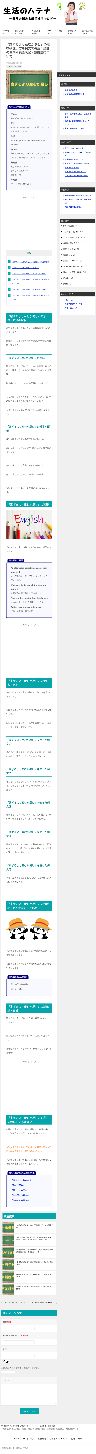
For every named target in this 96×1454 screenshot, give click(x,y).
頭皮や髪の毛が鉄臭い (73, 207)
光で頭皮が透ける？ (87, 32)
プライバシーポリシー (59, 1439)
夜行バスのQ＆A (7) (71, 249)
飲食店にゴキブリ (72, 32)
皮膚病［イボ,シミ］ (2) (72, 261)
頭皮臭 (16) (67, 284)
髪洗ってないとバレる (20, 32)
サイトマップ (28, 1439)
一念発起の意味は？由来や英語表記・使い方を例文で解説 (34, 1226)
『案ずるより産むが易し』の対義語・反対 (29, 289)
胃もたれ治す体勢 (36, 32)
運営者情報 (42, 1439)
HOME (17, 1439)
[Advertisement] (29, 221)
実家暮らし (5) (69, 255)
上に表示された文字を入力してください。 (20, 1368)
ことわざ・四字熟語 (14, 66)
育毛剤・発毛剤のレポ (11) (73, 266)
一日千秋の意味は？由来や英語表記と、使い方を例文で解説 (34, 1263)
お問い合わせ (76, 1439)
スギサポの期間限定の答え (75, 94)
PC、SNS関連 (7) (70, 226)
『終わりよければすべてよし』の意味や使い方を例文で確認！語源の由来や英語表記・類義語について (34, 1239)
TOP (19, 1426)
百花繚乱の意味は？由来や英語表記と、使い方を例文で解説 (34, 1288)
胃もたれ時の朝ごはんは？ (75, 128)
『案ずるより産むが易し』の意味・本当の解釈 (30, 262)
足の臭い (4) (68, 278)
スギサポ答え (6, 32)
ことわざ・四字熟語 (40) (73, 232)
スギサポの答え (71, 90)
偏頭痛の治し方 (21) (71, 243)
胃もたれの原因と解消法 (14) (74, 272)
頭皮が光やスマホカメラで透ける (78, 195)
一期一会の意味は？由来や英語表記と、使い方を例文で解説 (43, 1302)
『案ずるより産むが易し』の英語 (25, 268)
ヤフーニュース (71, 308)
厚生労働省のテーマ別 (73, 304)
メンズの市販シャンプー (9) (74, 237)
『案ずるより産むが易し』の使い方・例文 (29, 274)
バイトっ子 (69, 300)
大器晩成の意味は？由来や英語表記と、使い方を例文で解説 (34, 1275)
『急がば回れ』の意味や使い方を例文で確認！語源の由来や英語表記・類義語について (34, 1251)
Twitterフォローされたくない (54, 32)
